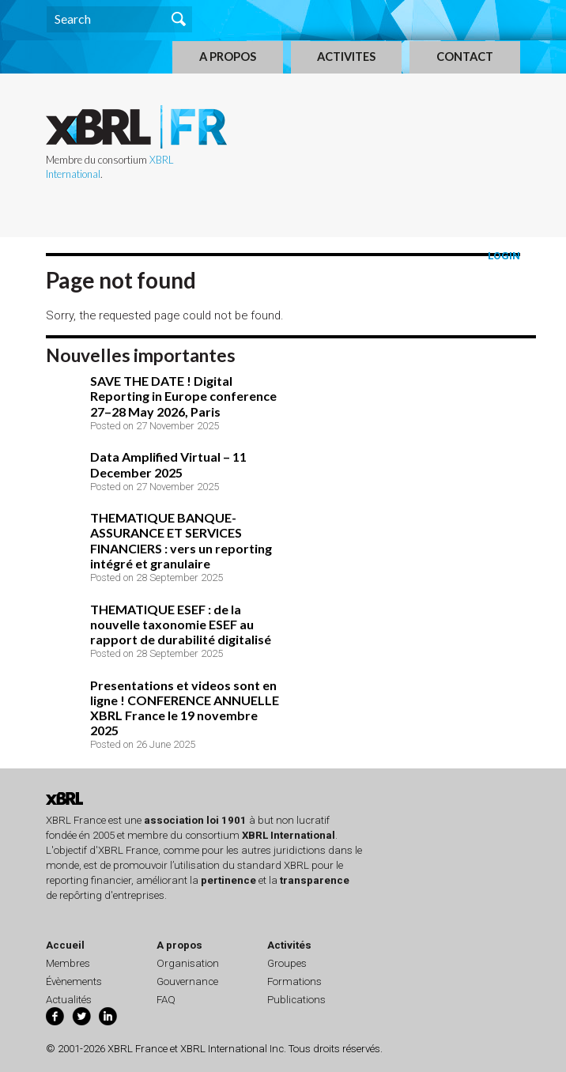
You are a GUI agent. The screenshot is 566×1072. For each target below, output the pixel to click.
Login (504, 256)
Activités (289, 945)
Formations (294, 981)
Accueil (65, 945)
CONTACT (464, 56)
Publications (296, 1000)
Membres (68, 963)
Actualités (69, 1000)
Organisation (188, 963)
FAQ (166, 1000)
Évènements (74, 981)
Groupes (287, 963)
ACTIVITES (346, 56)
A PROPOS (227, 56)
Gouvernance (187, 981)
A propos (179, 945)
